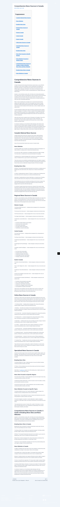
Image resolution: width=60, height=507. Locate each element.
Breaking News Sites (21, 26)
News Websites (20, 22)
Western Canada (20, 34)
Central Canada (20, 37)
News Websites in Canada (23, 79)
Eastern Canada (20, 40)
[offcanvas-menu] (55, 3)
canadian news (22, 376)
